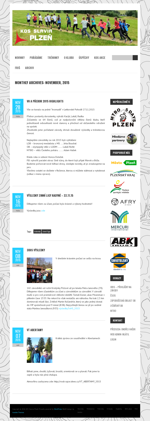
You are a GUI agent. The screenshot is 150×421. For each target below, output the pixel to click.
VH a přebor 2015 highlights (45, 101)
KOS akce (99, 58)
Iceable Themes (18, 412)
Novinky (20, 58)
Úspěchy (84, 58)
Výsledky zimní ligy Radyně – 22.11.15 (50, 195)
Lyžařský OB (116, 305)
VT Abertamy (35, 330)
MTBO (113, 310)
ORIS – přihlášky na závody (120, 288)
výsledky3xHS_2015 (69, 308)
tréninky (37, 231)
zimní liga (46, 231)
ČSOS (113, 295)
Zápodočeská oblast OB (123, 300)
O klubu (69, 58)
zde (43, 210)
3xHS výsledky (36, 250)
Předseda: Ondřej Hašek (122, 329)
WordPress (58, 409)
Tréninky (53, 58)
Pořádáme (36, 58)
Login (113, 339)
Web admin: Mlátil (119, 334)
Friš (17, 68)
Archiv (29, 68)
